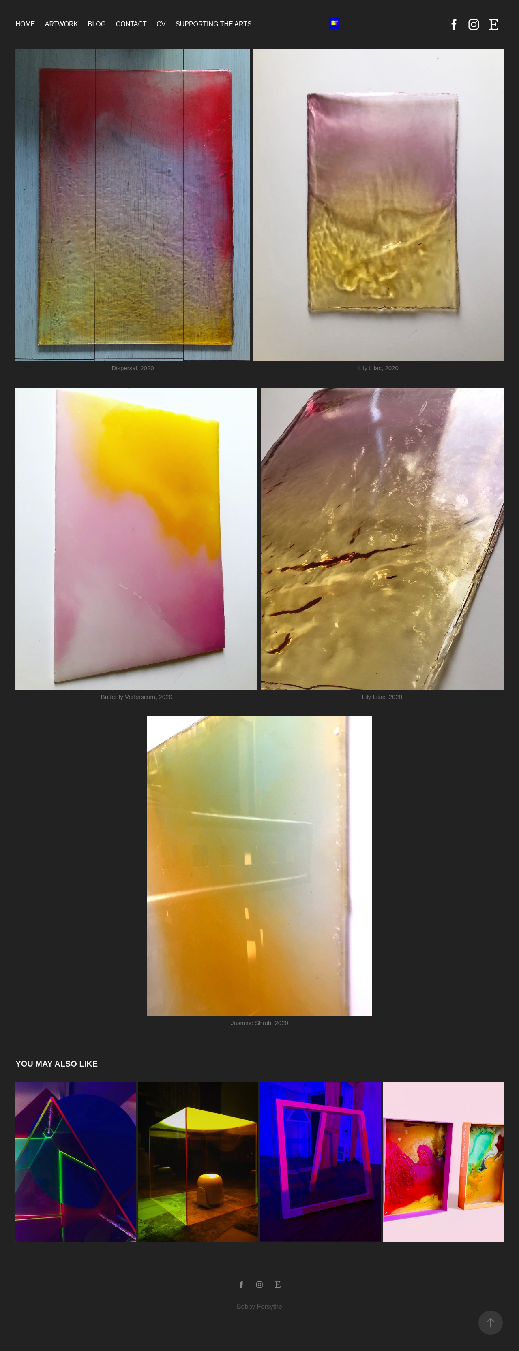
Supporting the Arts (214, 24)
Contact (131, 24)
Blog (97, 24)
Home (25, 24)
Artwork (61, 24)
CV (161, 24)
